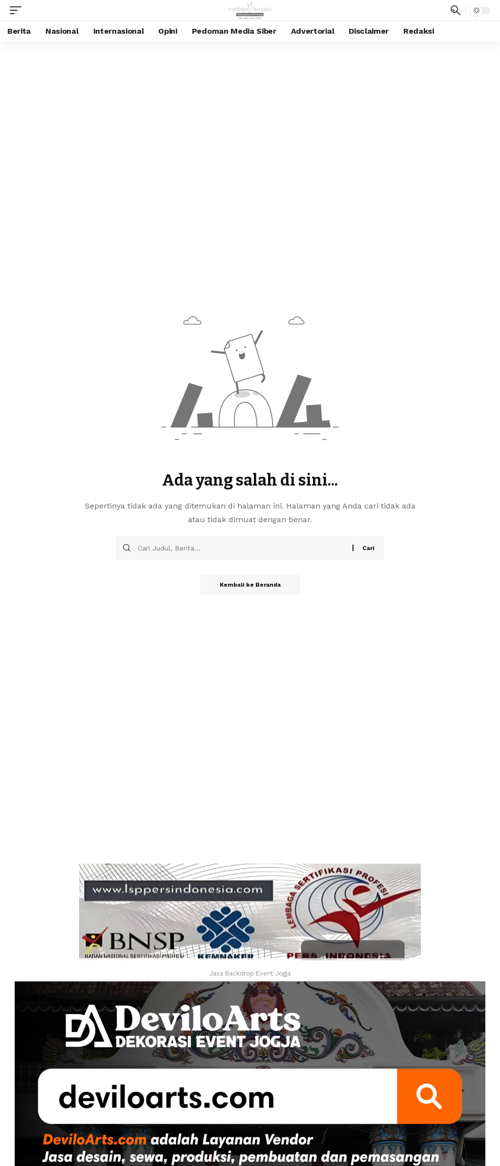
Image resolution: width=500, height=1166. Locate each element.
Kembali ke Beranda (250, 584)
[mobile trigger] (18, 10)
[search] (455, 10)
